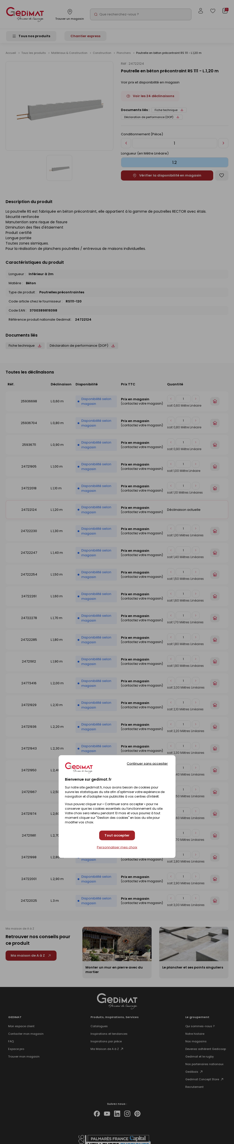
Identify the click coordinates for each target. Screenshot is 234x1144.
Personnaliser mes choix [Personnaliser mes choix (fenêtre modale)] (117, 847)
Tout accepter (117, 835)
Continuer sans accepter (147, 763)
